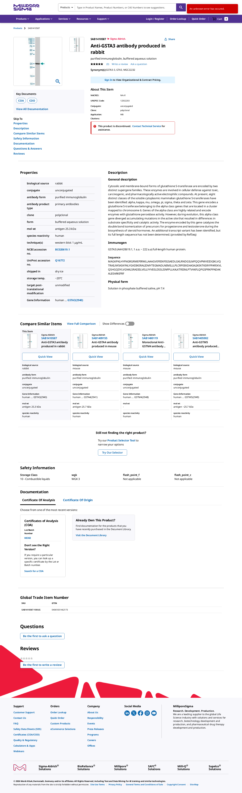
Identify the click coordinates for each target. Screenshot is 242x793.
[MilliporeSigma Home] (26, 7)
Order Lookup (178, 18)
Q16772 (60, 260)
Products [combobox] (65, 7)
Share (169, 39)
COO (32, 100)
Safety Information (26, 138)
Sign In (108, 79)
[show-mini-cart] (220, 18)
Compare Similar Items (29, 133)
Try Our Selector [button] (112, 452)
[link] (30, 712)
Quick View (45, 356)
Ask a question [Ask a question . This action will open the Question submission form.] (139, 64)
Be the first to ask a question (42, 636)
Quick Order (199, 18)
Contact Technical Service (146, 126)
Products (17, 28)
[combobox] (122, 7)
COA (21, 100)
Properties (20, 123)
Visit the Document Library (91, 535)
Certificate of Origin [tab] (78, 500)
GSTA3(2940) (75, 300)
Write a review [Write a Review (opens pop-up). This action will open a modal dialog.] (120, 64)
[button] (155, 19)
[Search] (181, 7)
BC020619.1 (62, 249)
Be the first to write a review (44, 665)
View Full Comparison (81, 323)
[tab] (20, 28)
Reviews (19, 153)
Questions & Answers (27, 148)
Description (21, 128)
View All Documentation (32, 109)
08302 (27, 537)
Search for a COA (34, 571)
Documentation (23, 143)
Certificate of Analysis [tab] (38, 500)
